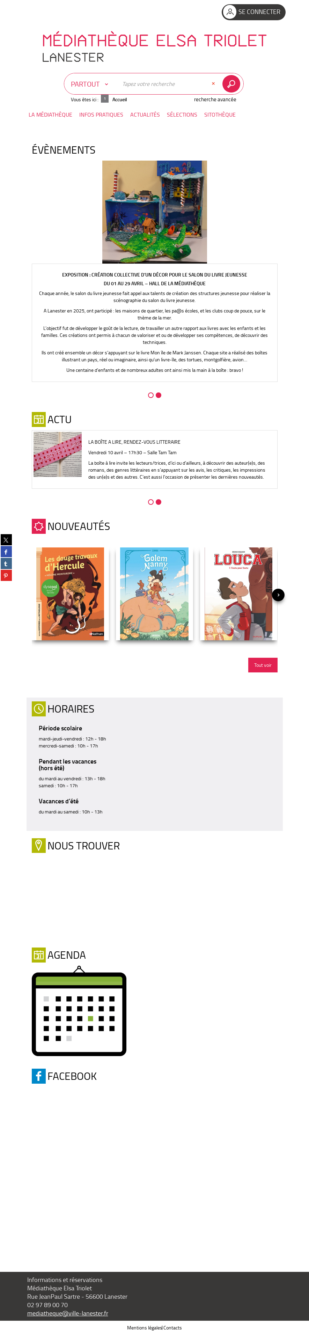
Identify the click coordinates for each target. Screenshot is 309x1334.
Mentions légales (144, 1327)
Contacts (172, 1327)
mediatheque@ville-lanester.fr (67, 1313)
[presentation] (278, 595)
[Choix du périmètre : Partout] (91, 83)
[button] (50, 114)
